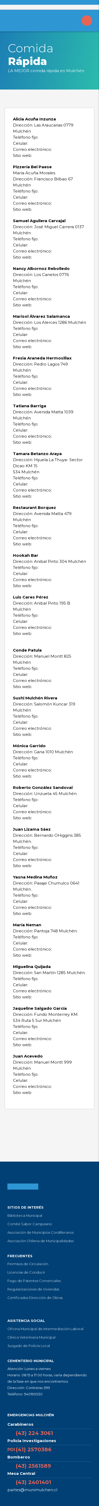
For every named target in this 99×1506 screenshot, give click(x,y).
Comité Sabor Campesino (29, 1224)
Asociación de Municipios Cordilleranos (40, 1232)
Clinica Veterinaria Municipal (31, 1337)
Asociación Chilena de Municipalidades (40, 1241)
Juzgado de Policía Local (28, 1346)
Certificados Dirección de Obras (35, 1297)
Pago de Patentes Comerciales (34, 1281)
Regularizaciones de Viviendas (33, 1289)
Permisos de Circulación (27, 1264)
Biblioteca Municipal (24, 1215)
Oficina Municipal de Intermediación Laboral (45, 1329)
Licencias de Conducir (26, 1272)
